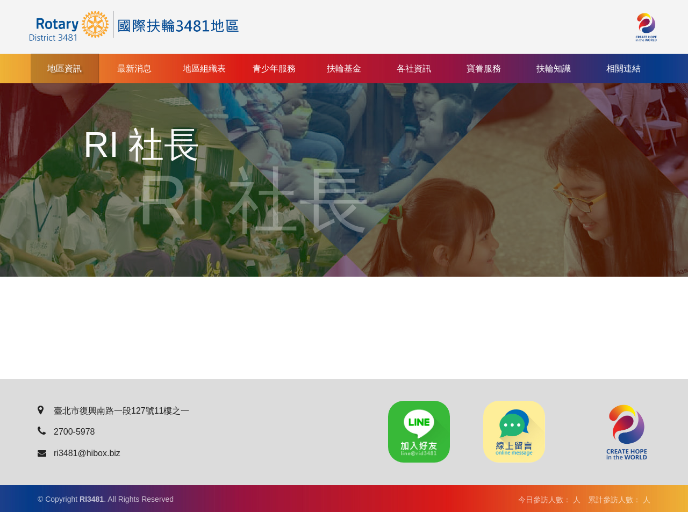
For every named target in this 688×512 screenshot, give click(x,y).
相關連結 (623, 68)
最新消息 (134, 68)
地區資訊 (64, 68)
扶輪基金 (344, 68)
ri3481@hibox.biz (79, 453)
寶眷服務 (484, 68)
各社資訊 (414, 68)
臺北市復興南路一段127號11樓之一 (114, 410)
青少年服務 (274, 68)
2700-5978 (66, 431)
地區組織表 (204, 68)
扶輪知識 (553, 68)
